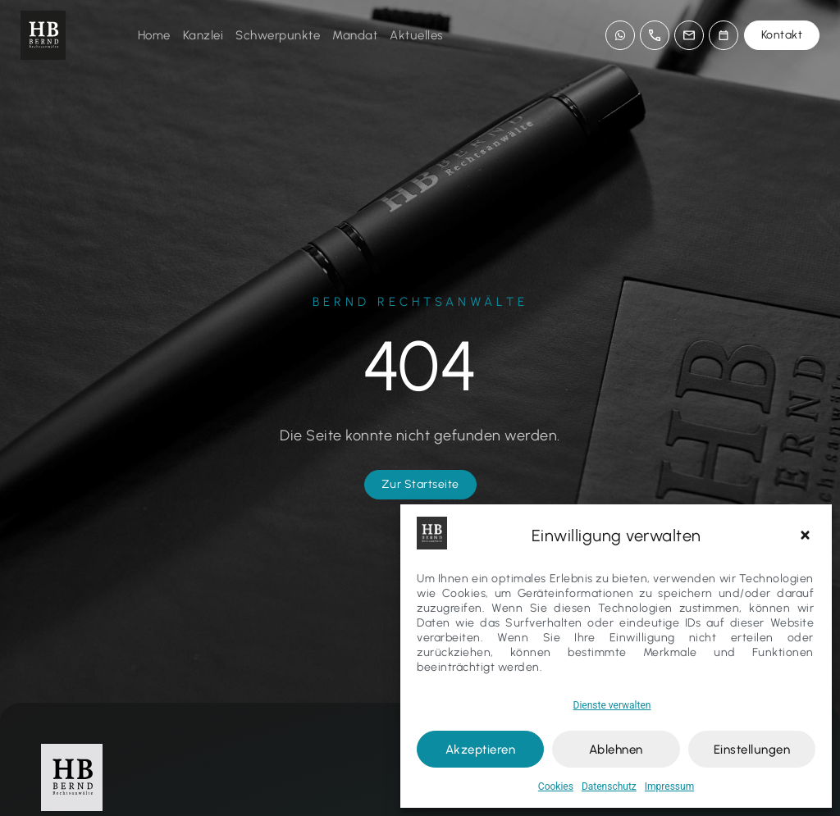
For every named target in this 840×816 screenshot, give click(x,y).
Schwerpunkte (277, 35)
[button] (807, 535)
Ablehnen (616, 749)
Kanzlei (203, 35)
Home (154, 35)
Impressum (669, 786)
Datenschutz (609, 786)
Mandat (354, 35)
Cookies (555, 786)
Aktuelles (417, 35)
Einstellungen (752, 749)
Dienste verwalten (612, 705)
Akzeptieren (480, 749)
